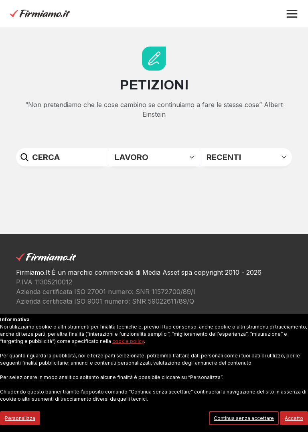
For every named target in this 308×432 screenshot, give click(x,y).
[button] (292, 14)
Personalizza (20, 418)
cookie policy (128, 341)
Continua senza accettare (244, 418)
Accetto (294, 418)
